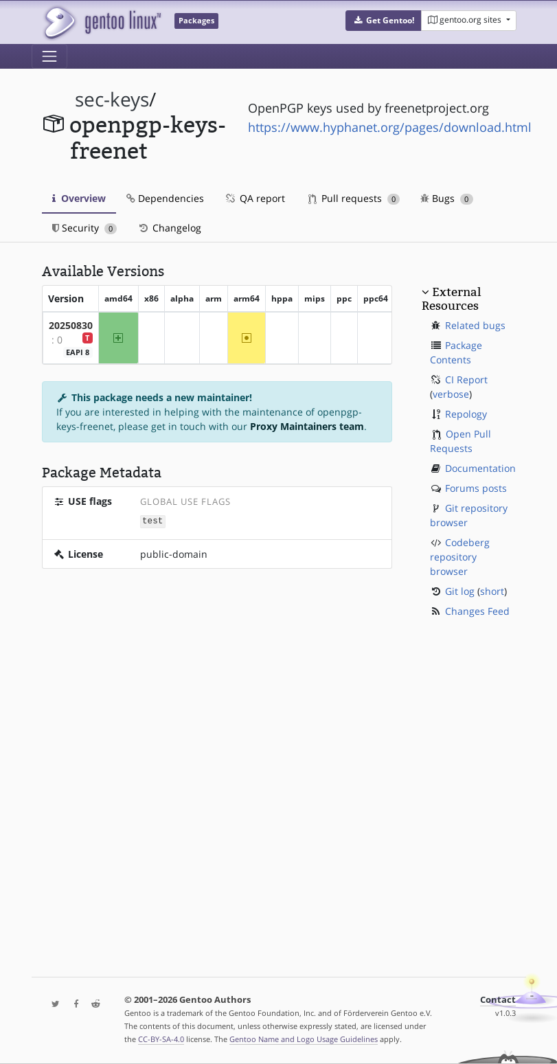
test (152, 521)
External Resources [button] (451, 299)
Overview (79, 198)
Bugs (446, 198)
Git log (460, 591)
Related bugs (475, 325)
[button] (383, 20)
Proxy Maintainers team (307, 426)
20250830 (71, 325)
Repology (466, 413)
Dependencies (165, 198)
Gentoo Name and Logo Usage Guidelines (303, 1039)
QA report (255, 198)
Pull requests (354, 198)
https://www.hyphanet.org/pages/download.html (390, 127)
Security (84, 227)
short (492, 591)
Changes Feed (477, 611)
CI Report (466, 379)
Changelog (169, 227)
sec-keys (112, 99)
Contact (498, 1000)
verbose (451, 393)
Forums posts (476, 488)
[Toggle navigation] (49, 56)
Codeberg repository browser (460, 557)
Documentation (480, 468)
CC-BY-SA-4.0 (161, 1039)
